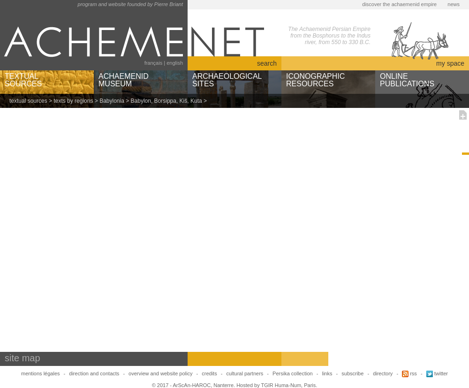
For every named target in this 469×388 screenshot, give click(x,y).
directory (383, 373)
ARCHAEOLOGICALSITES (227, 80)
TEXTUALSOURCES (23, 80)
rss (409, 373)
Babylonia (111, 101)
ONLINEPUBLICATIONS (407, 80)
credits (209, 373)
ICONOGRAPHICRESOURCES (315, 80)
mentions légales (40, 373)
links (327, 373)
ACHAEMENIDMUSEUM (123, 80)
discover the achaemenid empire (399, 4)
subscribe (352, 373)
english (174, 63)
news (453, 4)
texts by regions (73, 101)
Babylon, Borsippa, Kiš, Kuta (166, 101)
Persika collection (293, 373)
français (153, 63)
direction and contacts (94, 373)
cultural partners (244, 373)
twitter (437, 373)
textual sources (28, 101)
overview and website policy (160, 373)
